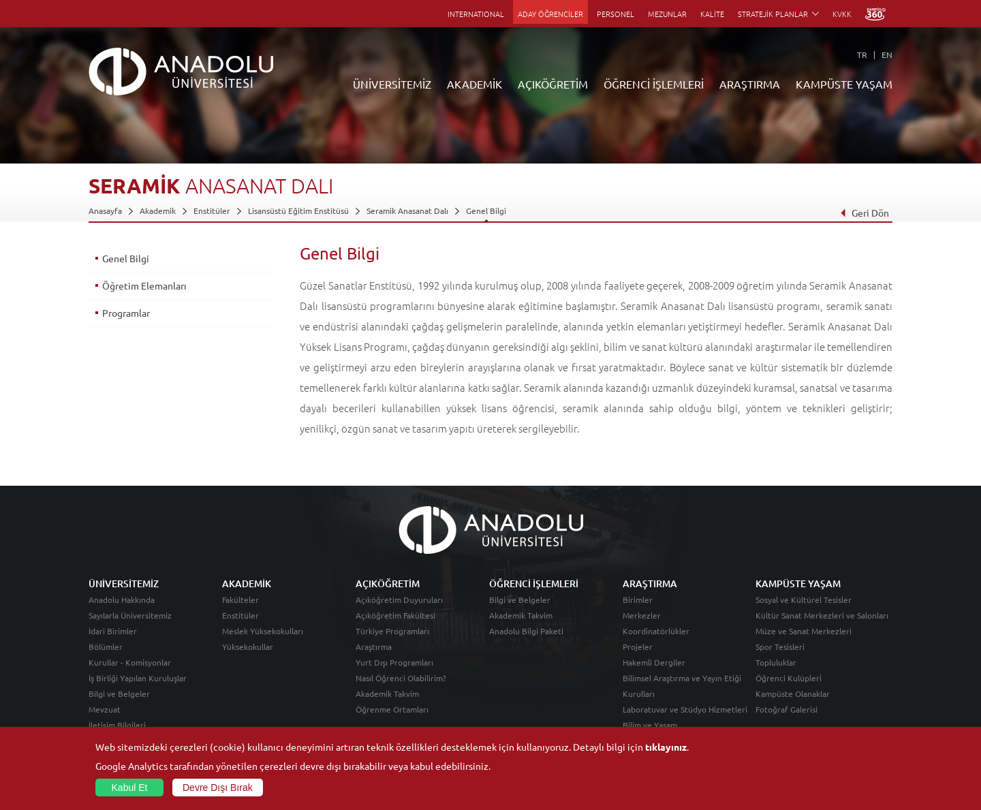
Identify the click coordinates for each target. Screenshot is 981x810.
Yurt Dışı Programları (394, 662)
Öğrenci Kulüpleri (789, 677)
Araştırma (374, 646)
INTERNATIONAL (476, 13)
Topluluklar (776, 662)
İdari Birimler (113, 630)
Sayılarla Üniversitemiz (130, 615)
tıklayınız (666, 747)
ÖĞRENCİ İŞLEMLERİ (654, 84)
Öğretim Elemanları (144, 285)
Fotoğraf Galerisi (787, 709)
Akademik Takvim (387, 693)
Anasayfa (105, 210)
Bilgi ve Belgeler (119, 693)
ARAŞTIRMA (749, 84)
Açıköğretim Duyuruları (399, 599)
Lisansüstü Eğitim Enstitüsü (298, 210)
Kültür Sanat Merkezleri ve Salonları (822, 615)
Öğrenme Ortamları (392, 709)
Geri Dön (864, 212)
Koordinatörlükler (656, 630)
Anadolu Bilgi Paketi (526, 630)
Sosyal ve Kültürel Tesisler (804, 599)
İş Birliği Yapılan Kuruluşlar (138, 677)
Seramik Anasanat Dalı (407, 210)
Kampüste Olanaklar (793, 693)
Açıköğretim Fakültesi (395, 615)
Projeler (638, 646)
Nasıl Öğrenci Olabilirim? (401, 677)
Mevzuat (105, 709)
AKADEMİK (474, 84)
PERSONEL (615, 13)
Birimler (638, 599)
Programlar (126, 313)
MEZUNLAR (667, 13)
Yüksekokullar (247, 646)
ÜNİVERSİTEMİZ (392, 84)
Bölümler (106, 646)
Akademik (158, 210)
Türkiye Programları (392, 630)
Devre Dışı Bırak (218, 787)
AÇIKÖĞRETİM (553, 84)
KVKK (842, 13)
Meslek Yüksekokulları (262, 630)
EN (887, 54)
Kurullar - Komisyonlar (130, 662)
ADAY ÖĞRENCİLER (550, 13)
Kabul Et (130, 787)
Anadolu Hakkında (122, 599)
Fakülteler (240, 599)
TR (862, 54)
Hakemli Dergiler (654, 662)
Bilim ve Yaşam (650, 724)
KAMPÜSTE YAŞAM (844, 84)
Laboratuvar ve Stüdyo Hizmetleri (685, 709)
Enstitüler (211, 210)
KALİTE (712, 13)
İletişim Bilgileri (117, 724)
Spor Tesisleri (780, 646)
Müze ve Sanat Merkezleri (804, 630)
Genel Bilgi (486, 210)
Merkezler (642, 615)
